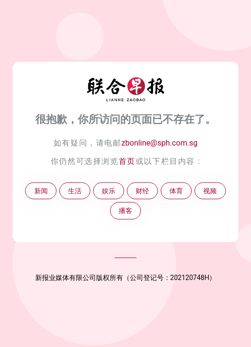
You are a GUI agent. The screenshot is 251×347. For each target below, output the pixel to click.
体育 (176, 191)
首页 (127, 161)
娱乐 (108, 191)
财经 (142, 191)
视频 (210, 191)
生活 (75, 191)
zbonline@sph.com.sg (160, 142)
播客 (125, 211)
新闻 (41, 191)
